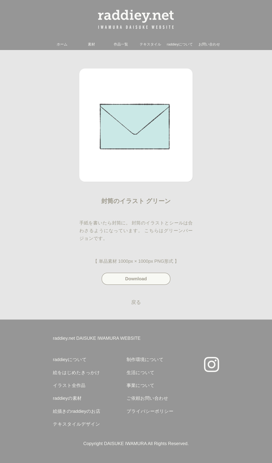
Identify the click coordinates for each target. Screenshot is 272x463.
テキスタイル (150, 44)
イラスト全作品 (69, 385)
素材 (91, 44)
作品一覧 (121, 44)
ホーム (62, 44)
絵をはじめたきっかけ (76, 372)
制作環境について (145, 359)
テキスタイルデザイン (76, 424)
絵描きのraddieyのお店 (76, 411)
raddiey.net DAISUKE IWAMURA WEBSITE (97, 338)
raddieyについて (180, 44)
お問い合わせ (209, 44)
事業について (141, 385)
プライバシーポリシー (150, 411)
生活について (141, 372)
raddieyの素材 (67, 398)
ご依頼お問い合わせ (147, 398)
